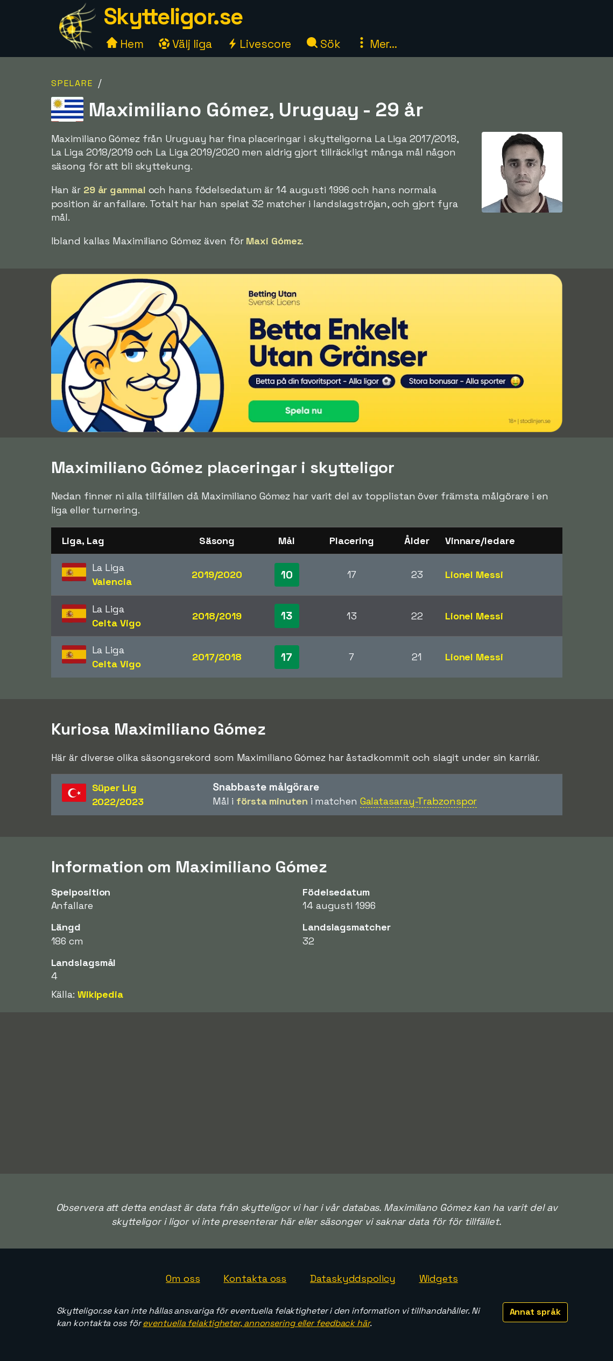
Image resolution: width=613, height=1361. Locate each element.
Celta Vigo (116, 623)
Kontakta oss (254, 1278)
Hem (125, 44)
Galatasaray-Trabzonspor (418, 801)
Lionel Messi (474, 574)
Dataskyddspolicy (352, 1278)
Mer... (376, 44)
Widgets (438, 1278)
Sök (324, 44)
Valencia (112, 581)
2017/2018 (216, 657)
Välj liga (185, 44)
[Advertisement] (306, 1093)
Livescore (259, 44)
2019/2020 (217, 574)
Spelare (72, 83)
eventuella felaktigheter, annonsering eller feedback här (256, 1323)
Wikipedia (100, 994)
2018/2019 (216, 616)
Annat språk (535, 1311)
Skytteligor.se (173, 16)
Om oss (183, 1278)
